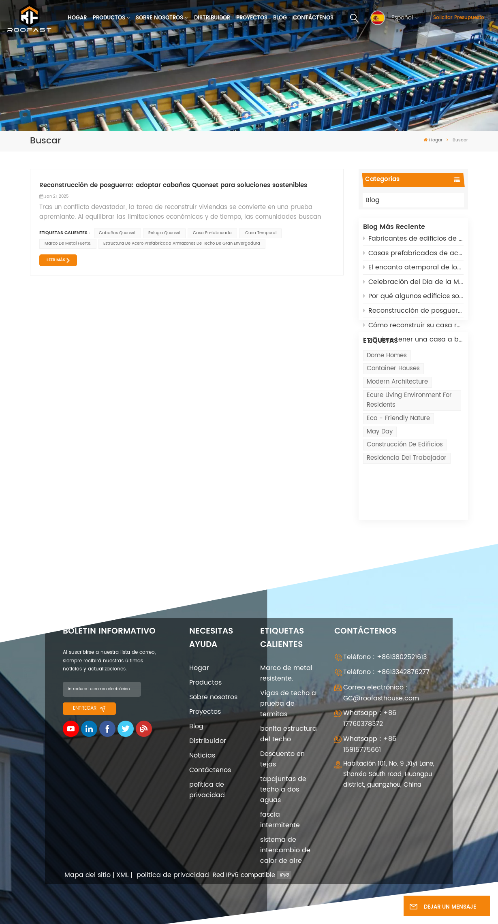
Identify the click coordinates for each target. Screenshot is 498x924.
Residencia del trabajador (407, 494)
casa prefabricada (212, 233)
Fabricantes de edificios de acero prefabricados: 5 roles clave (413, 243)
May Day (380, 467)
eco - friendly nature (398, 454)
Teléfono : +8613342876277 (386, 657)
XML (122, 861)
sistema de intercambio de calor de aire (285, 835)
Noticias (202, 741)
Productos (109, 17)
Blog (280, 17)
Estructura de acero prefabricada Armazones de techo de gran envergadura (181, 243)
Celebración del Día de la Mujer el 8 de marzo (413, 286)
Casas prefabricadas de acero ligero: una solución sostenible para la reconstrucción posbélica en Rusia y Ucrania (413, 257)
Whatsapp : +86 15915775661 (369, 729)
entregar (89, 694)
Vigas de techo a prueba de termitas (288, 689)
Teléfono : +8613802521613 (385, 642)
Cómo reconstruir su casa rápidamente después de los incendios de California (413, 329)
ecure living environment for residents (409, 436)
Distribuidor (212, 17)
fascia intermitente (280, 805)
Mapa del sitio (87, 861)
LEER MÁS (56, 260)
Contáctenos (313, 17)
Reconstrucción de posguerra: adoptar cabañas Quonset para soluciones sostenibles (413, 315)
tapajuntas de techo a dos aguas (283, 775)
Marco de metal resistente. (286, 658)
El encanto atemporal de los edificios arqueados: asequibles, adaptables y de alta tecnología (413, 272)
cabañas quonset (117, 233)
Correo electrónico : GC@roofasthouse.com (381, 678)
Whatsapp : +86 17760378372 (369, 704)
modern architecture (397, 417)
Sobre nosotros (159, 17)
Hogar (77, 17)
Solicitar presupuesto (458, 17)
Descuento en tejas (282, 744)
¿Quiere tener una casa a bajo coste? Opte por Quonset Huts (413, 344)
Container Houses (393, 404)
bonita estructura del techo (288, 719)
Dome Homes (387, 391)
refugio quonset (164, 233)
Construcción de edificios (405, 481)
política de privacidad (207, 775)
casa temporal (260, 233)
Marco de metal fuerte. (68, 243)
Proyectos (251, 17)
